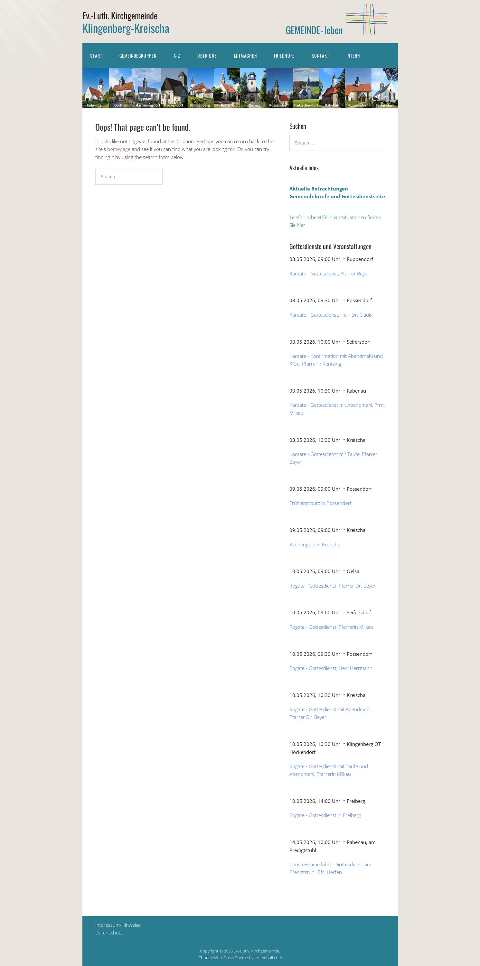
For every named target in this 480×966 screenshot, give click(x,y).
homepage (118, 149)
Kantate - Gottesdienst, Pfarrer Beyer (329, 273)
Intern (353, 55)
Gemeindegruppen (137, 55)
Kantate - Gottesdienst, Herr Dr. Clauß (330, 314)
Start (96, 55)
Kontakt (320, 55)
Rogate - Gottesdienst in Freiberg (325, 815)
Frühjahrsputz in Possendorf (320, 503)
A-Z (177, 55)
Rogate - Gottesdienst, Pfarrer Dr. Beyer (332, 585)
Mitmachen (245, 55)
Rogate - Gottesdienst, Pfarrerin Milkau (331, 627)
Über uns (207, 55)
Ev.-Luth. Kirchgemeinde (119, 15)
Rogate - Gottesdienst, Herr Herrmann (330, 668)
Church (205, 958)
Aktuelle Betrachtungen (318, 188)
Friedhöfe (284, 55)
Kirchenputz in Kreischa (314, 544)
